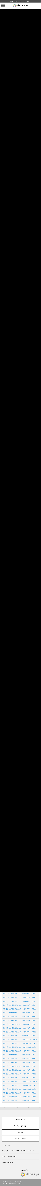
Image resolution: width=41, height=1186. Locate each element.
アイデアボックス (20, 1139)
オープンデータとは (9, 1156)
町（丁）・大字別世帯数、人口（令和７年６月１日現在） (20, 1062)
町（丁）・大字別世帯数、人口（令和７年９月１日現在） (20, 1051)
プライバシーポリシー (16, 1181)
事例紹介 (20, 1132)
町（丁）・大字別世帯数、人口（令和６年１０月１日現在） (20, 1089)
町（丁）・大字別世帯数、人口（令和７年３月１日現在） (20, 1070)
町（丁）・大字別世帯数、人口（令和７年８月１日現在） (20, 1055)
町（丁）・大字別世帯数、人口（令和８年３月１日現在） (20, 1028)
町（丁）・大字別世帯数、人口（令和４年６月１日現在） (20, 1001)
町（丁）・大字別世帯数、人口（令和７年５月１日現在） (20, 1066)
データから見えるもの (20, 1126)
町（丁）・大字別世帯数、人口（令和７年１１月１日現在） (20, 1043)
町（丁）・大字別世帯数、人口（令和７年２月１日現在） (20, 1074)
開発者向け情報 (7, 1162)
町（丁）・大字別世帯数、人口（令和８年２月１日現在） (20, 1032)
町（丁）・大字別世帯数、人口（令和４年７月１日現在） (20, 997)
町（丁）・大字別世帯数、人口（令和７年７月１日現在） (20, 1058)
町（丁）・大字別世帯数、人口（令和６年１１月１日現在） (20, 1085)
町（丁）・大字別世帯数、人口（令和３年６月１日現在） (20, 1016)
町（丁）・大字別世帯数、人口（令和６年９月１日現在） (20, 1093)
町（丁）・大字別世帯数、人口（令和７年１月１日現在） (20, 1077)
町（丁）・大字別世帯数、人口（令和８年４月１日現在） (20, 1024)
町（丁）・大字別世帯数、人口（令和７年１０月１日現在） (20, 1047)
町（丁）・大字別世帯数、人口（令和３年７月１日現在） (20, 1009)
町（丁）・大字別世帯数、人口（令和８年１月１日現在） (20, 1035)
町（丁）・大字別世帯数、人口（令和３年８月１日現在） (20, 1005)
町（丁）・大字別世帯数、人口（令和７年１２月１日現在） (20, 1039)
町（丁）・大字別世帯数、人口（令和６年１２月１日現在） (20, 1081)
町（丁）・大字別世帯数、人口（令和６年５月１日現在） (20, 1100)
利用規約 (5, 1181)
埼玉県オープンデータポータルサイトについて (18, 1151)
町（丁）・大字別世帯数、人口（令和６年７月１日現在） (20, 1097)
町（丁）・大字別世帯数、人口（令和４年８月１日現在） (20, 993)
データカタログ (20, 1119)
